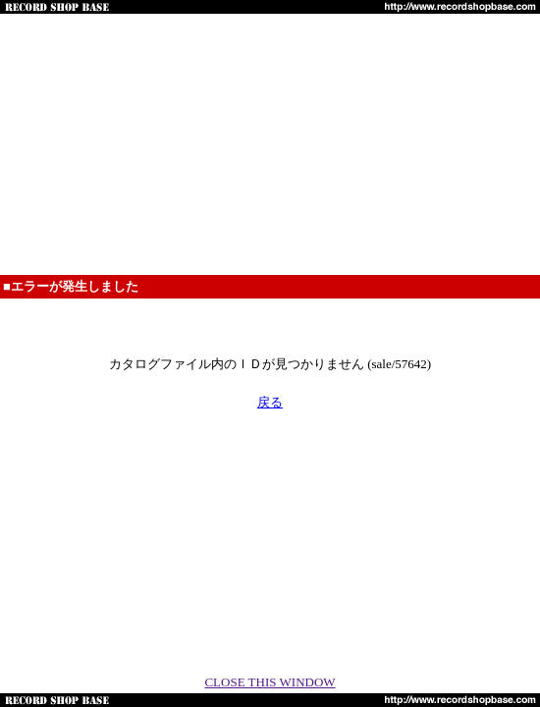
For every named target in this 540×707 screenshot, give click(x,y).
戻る (270, 402)
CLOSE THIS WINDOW (269, 682)
